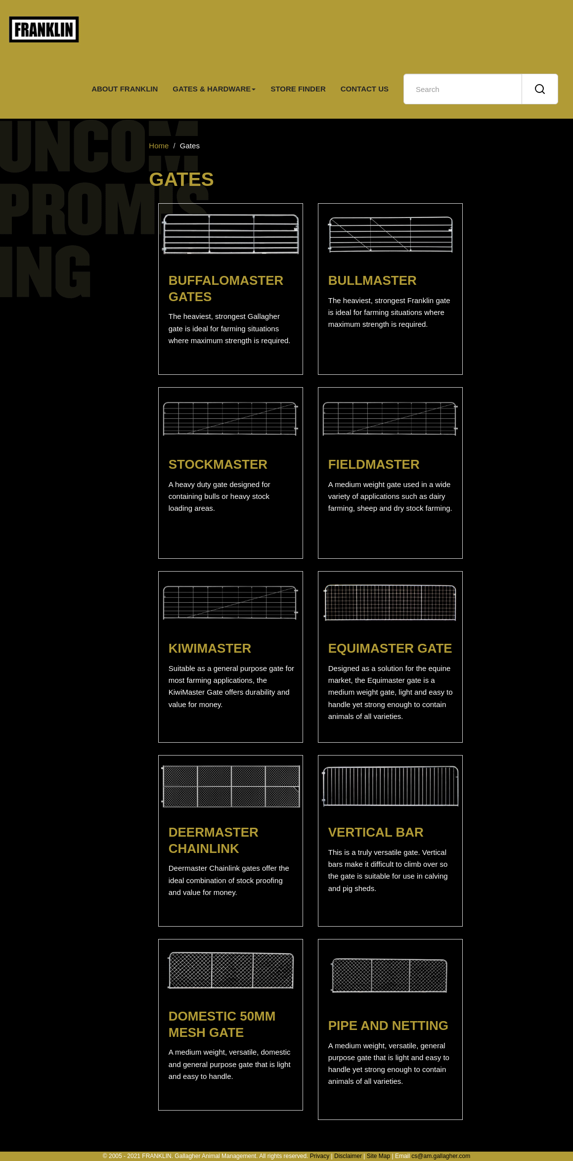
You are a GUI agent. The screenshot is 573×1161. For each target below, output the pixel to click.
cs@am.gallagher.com (440, 1156)
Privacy (319, 1156)
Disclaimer (348, 1156)
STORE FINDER (297, 89)
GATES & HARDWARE (214, 89)
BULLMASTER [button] (372, 280)
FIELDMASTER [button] (374, 464)
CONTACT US (365, 89)
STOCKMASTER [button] (218, 464)
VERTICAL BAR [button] (376, 832)
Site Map (378, 1156)
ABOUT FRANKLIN (124, 89)
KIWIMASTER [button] (210, 648)
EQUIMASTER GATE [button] (390, 648)
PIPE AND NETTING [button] (388, 1025)
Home (159, 145)
